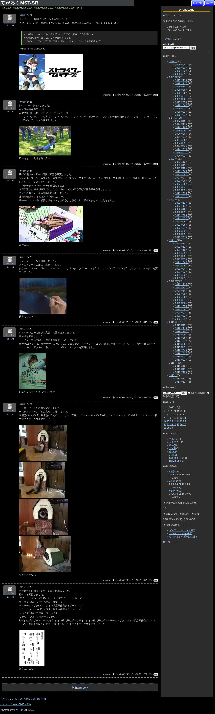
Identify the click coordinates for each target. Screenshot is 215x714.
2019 (173, 322)
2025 (173, 77)
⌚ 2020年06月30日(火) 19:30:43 (126, 95)
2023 (173, 159)
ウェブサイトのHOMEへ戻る (15, 704)
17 (174, 421)
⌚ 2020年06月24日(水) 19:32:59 (126, 674)
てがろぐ (18, 710)
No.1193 (10, 267)
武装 (171, 454)
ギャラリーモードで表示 (182, 530)
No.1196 (10, 25)
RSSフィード (170, 542)
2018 (173, 363)
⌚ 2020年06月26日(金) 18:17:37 (126, 397)
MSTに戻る (173, 38)
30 (171, 428)
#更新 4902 (175, 471)
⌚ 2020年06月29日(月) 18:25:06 (126, 164)
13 (184, 418)
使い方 (172, 451)
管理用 (209, 3)
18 (178, 421)
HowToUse (175, 461)
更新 (171, 439)
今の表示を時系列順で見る (183, 536)
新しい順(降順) (197, 393)
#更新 (23, 15)
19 (181, 421)
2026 (173, 61)
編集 (155, 95)
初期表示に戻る (80, 687)
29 (168, 428)
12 (181, 418)
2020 (173, 281)
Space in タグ (176, 458)
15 (168, 421)
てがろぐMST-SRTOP (11, 699)
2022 (173, 199)
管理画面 (41, 699)
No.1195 (10, 112)
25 (178, 424)
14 (165, 421)
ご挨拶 (172, 448)
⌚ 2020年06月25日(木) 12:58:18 (126, 580)
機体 (171, 445)
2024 (173, 118)
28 (165, 428)
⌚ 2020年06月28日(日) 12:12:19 (126, 250)
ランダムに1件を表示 (180, 533)
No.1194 (10, 181)
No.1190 (10, 597)
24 (174, 424)
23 (171, 424)
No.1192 (10, 339)
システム (174, 442)
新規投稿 (197, 3)
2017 (173, 375)
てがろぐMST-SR (20, 3)
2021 (173, 240)
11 (178, 418)
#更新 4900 (175, 490)
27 (184, 424)
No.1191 (10, 414)
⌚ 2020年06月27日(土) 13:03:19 (126, 322)
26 (181, 424)
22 (168, 424)
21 (165, 424)
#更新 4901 (175, 481)
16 (171, 421)
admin (107, 95)
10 (174, 418)
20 (184, 421)
